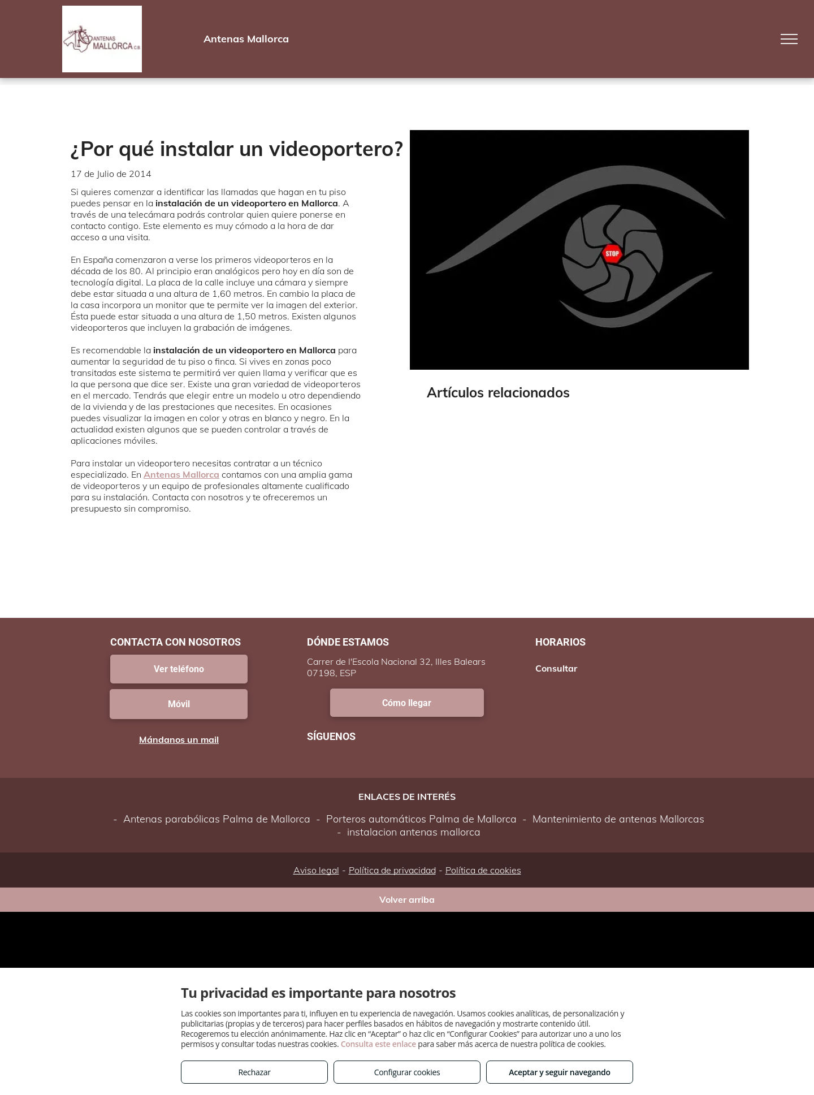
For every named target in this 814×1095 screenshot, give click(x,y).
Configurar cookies (407, 1072)
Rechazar (254, 1072)
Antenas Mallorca (181, 474)
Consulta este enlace (378, 1043)
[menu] (789, 39)
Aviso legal (316, 870)
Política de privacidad (392, 870)
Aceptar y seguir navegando (559, 1072)
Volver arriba (407, 899)
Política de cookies (483, 870)
